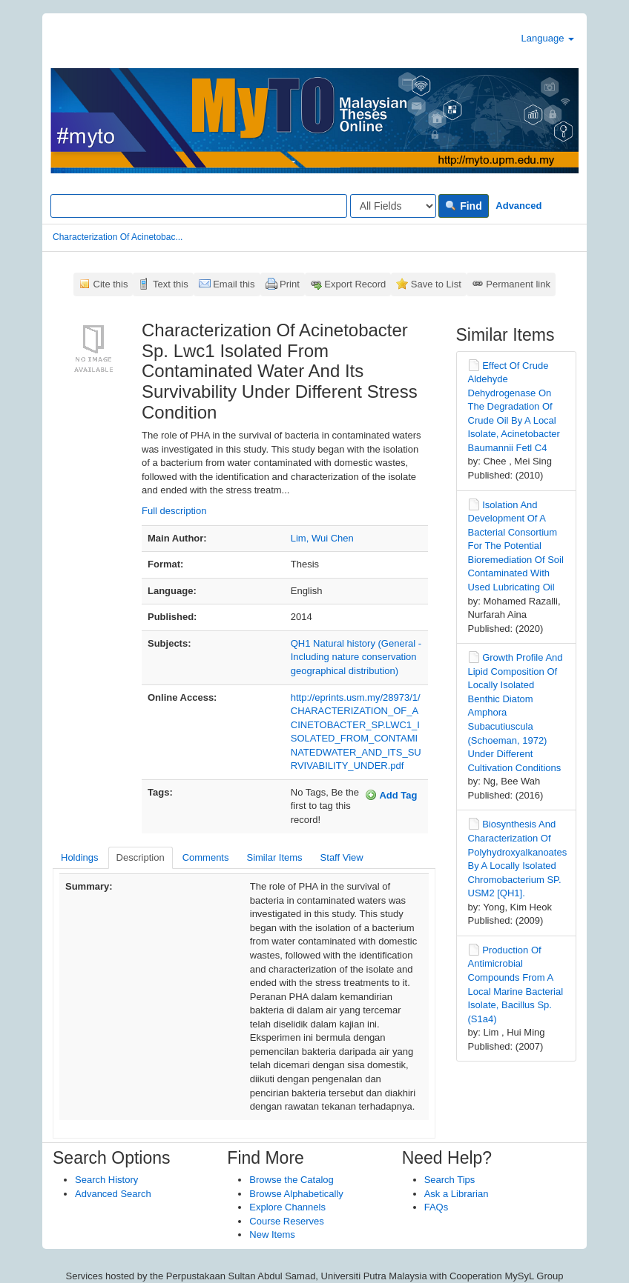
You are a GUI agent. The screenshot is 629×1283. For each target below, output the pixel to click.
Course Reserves (286, 1221)
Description (140, 857)
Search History (106, 1179)
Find (463, 206)
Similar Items (274, 857)
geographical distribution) (344, 670)
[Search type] (393, 206)
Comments (205, 857)
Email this (233, 284)
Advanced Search (113, 1193)
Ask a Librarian (456, 1193)
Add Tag (391, 795)
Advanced (518, 205)
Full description (174, 510)
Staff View (341, 857)
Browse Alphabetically (296, 1193)
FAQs (436, 1207)
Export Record (355, 284)
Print (290, 284)
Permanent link (518, 284)
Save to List (436, 284)
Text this (170, 284)
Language (547, 38)
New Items (271, 1234)
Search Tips (449, 1179)
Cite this (110, 284)
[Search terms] (198, 206)
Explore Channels (287, 1207)
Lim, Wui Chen (322, 538)
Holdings (80, 857)
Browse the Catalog (291, 1179)
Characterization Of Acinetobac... (117, 237)
